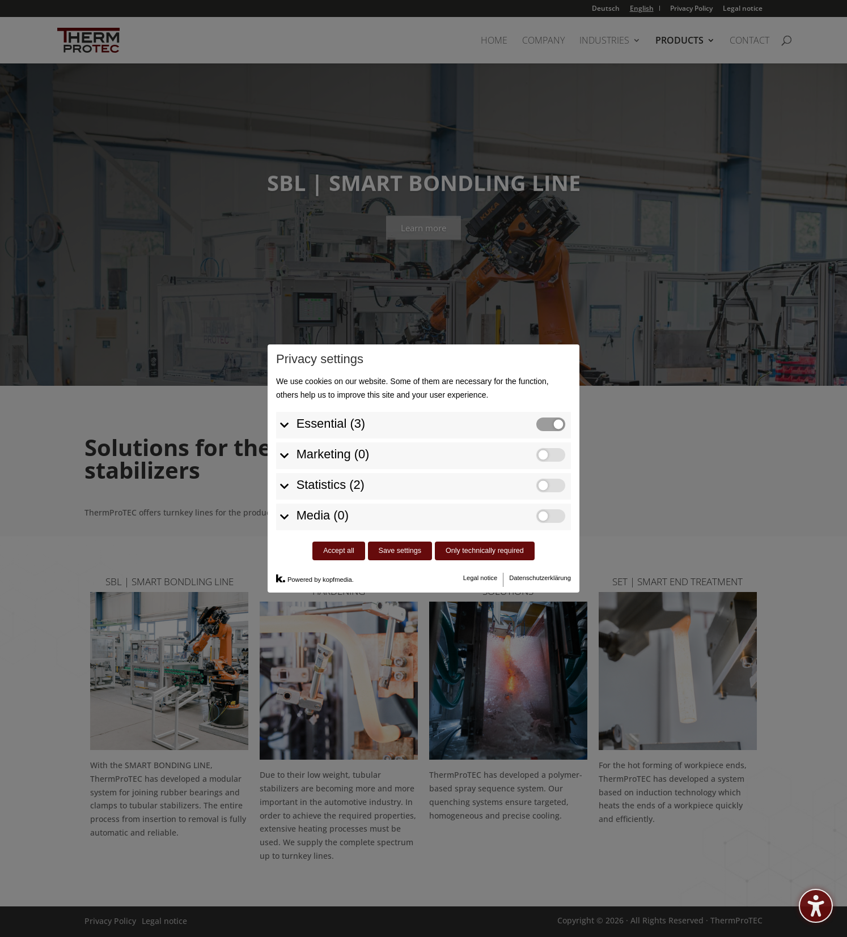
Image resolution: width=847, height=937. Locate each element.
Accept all (338, 534)
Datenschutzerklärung (540, 561)
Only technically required (485, 534)
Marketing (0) (333, 438)
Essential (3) (331, 407)
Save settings (400, 534)
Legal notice (480, 561)
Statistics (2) (331, 468)
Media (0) (323, 499)
